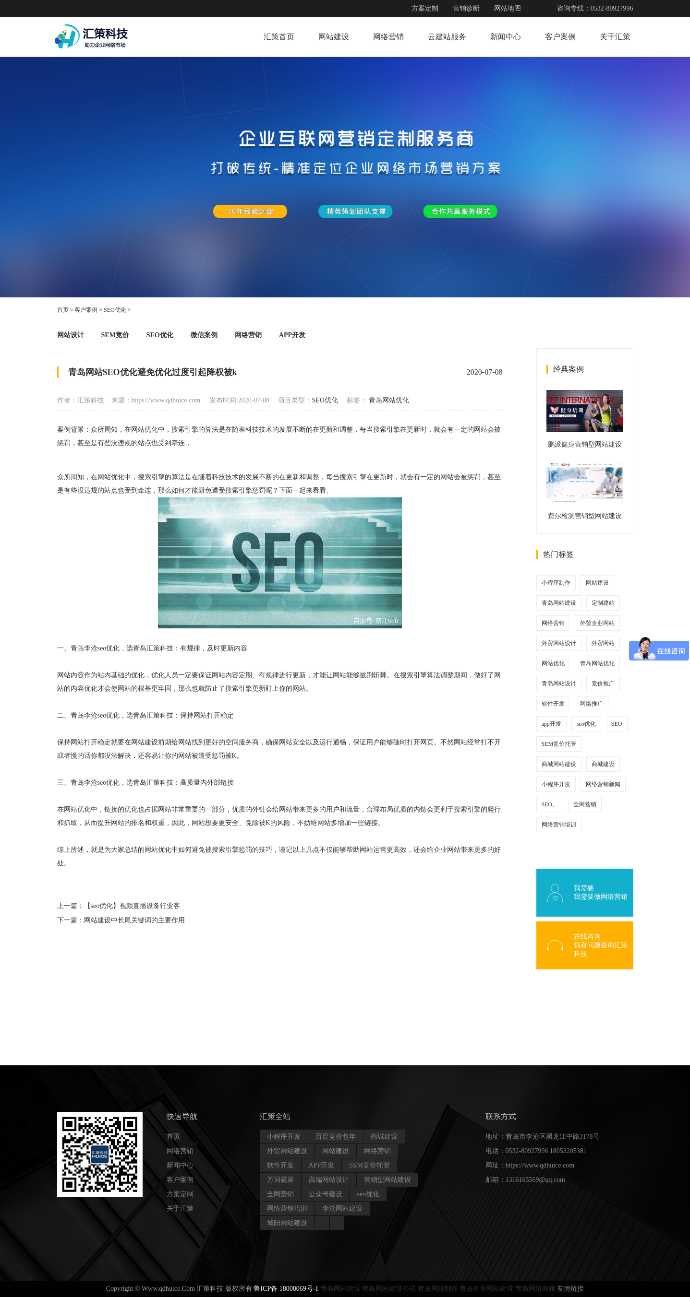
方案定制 (425, 8)
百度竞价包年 (335, 1136)
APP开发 (292, 335)
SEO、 (550, 804)
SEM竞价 (115, 335)
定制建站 (603, 603)
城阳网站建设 (287, 1222)
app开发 (551, 723)
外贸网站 (603, 643)
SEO (616, 723)
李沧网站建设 (342, 1208)
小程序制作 (556, 582)
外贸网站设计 (559, 643)
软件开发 (553, 703)
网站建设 (333, 37)
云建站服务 (447, 37)
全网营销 (584, 804)
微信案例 (204, 335)
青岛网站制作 (438, 1288)
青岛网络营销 (535, 1288)
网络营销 (388, 37)
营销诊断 (466, 8)
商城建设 (603, 764)
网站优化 (553, 663)
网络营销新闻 (603, 784)
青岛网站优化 (389, 400)
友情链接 (570, 1288)
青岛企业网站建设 (486, 1288)
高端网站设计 (329, 1179)
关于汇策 (615, 37)
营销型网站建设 (387, 1179)
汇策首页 (279, 37)
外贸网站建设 (287, 1151)
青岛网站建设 (559, 603)
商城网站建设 (559, 764)
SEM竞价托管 (559, 744)
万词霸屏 (280, 1179)
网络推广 (591, 703)
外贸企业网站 (597, 623)
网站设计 (70, 335)
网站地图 (507, 8)
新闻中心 (505, 37)
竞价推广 (603, 683)
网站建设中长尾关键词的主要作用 (134, 920)
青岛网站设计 (559, 683)
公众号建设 (325, 1194)
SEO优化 (115, 310)
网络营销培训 (559, 824)
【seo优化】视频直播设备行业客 (132, 905)
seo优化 (586, 723)
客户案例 (560, 37)
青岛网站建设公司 (389, 1288)
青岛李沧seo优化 (95, 782)
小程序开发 (556, 784)
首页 (63, 310)
